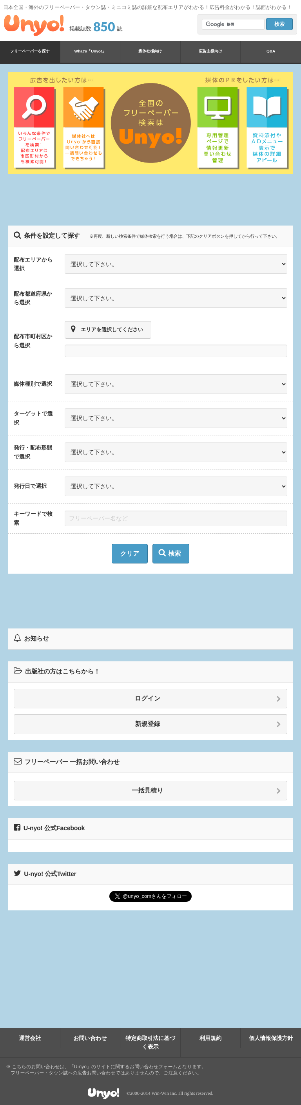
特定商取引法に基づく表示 (150, 1042)
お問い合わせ (90, 1038)
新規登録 (208, 724)
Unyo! (34, 25)
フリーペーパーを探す (30, 51)
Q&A (271, 51)
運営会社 (30, 1038)
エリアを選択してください (107, 329)
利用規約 (210, 1038)
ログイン (208, 698)
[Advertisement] (150, 200)
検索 (170, 553)
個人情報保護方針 (271, 1038)
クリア (129, 554)
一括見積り (206, 790)
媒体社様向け (150, 51)
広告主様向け (210, 51)
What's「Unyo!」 (90, 51)
